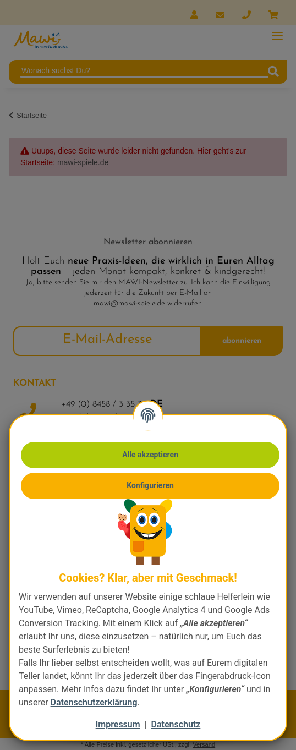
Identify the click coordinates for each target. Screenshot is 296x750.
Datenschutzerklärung (94, 702)
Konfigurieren (150, 485)
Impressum (118, 724)
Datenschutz (176, 724)
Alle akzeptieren (150, 454)
